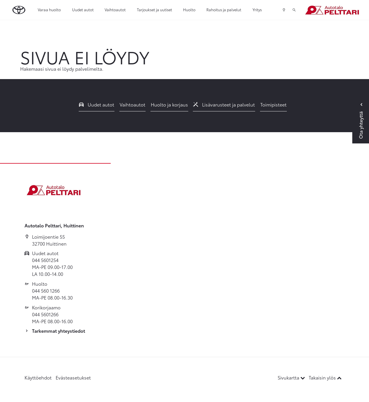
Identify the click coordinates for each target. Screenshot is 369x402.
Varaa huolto (49, 9)
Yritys (257, 9)
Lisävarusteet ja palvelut (224, 104)
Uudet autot (83, 9)
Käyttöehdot (38, 377)
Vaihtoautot (115, 9)
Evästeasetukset (73, 377)
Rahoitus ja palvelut (223, 9)
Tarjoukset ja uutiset (154, 9)
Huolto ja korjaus (169, 104)
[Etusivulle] (332, 10)
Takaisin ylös (325, 377)
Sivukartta (292, 377)
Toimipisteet (273, 104)
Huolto (189, 9)
